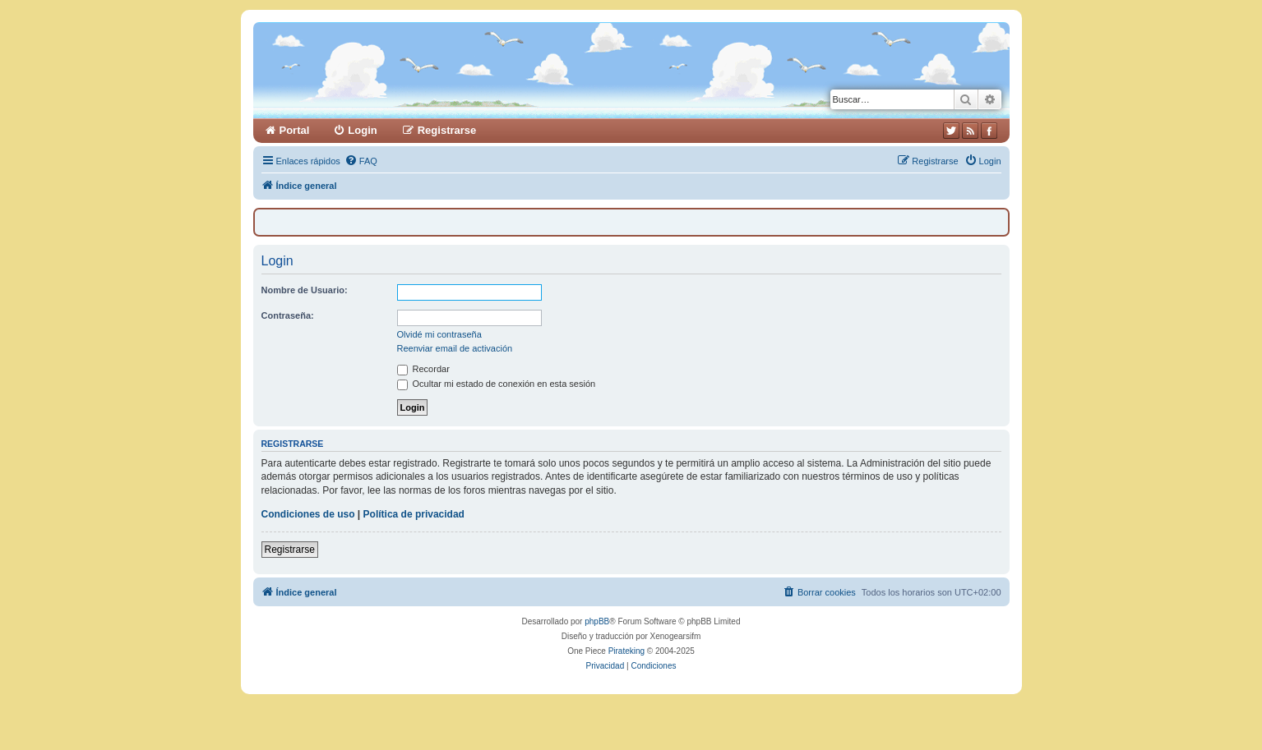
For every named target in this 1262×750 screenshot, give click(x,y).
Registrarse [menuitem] (447, 130)
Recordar (423, 369)
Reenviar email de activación (455, 348)
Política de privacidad (414, 514)
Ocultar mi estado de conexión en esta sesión (496, 384)
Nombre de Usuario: (304, 290)
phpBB (597, 621)
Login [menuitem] (362, 130)
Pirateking (626, 651)
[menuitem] (360, 161)
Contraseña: (287, 315)
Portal (295, 130)
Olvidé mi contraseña (439, 334)
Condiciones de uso (308, 514)
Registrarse (290, 549)
